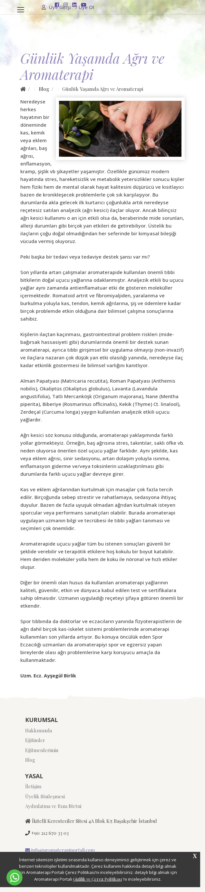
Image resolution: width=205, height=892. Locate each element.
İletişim (33, 786)
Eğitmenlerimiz (41, 750)
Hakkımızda (38, 730)
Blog (44, 89)
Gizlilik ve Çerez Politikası (97, 879)
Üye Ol (84, 7)
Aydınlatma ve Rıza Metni (53, 806)
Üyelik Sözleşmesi (45, 796)
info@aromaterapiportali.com (60, 850)
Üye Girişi (57, 7)
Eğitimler (35, 740)
